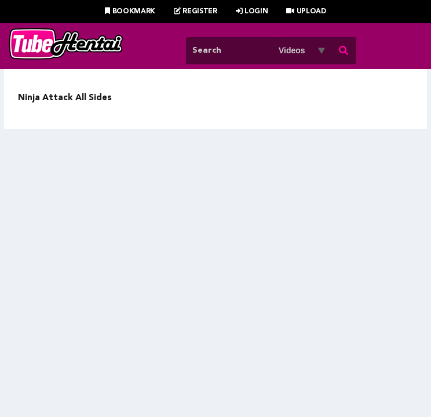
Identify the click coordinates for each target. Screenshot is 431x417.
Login (252, 11)
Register (195, 11)
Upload (306, 11)
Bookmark (130, 11)
